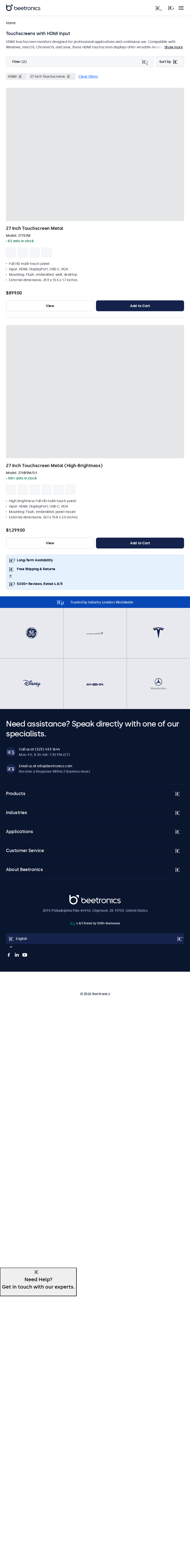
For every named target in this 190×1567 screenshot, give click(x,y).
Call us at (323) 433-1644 (39, 749)
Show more (174, 47)
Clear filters (88, 76)
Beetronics (78, 897)
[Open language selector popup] (95, 938)
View (50, 306)
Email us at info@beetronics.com (45, 766)
